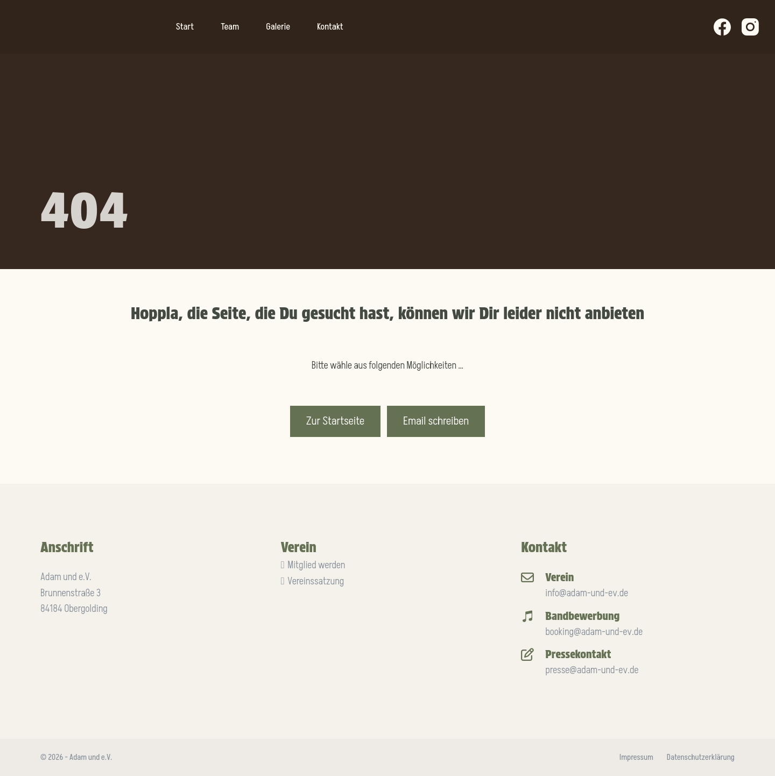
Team (230, 26)
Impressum (636, 757)
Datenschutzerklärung (701, 757)
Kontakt (330, 26)
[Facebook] (722, 27)
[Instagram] (750, 27)
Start (185, 26)
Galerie (278, 26)
